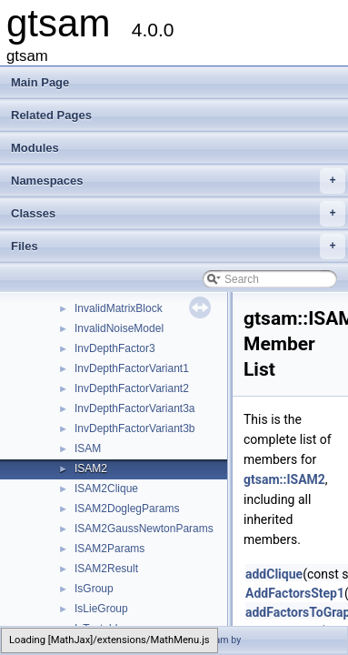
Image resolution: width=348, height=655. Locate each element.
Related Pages (51, 115)
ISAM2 (91, 468)
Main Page (40, 82)
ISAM (88, 448)
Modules (35, 148)
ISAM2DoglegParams (127, 508)
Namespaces (178, 181)
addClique (274, 574)
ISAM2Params (109, 548)
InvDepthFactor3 (115, 348)
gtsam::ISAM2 (284, 479)
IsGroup (94, 588)
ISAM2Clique (106, 488)
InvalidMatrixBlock (119, 308)
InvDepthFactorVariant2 (132, 388)
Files (178, 246)
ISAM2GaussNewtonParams (144, 528)
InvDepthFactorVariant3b (135, 428)
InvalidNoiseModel (119, 328)
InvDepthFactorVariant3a (135, 408)
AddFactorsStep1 (294, 593)
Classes (178, 214)
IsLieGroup (101, 608)
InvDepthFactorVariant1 (132, 368)
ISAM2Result (106, 568)
